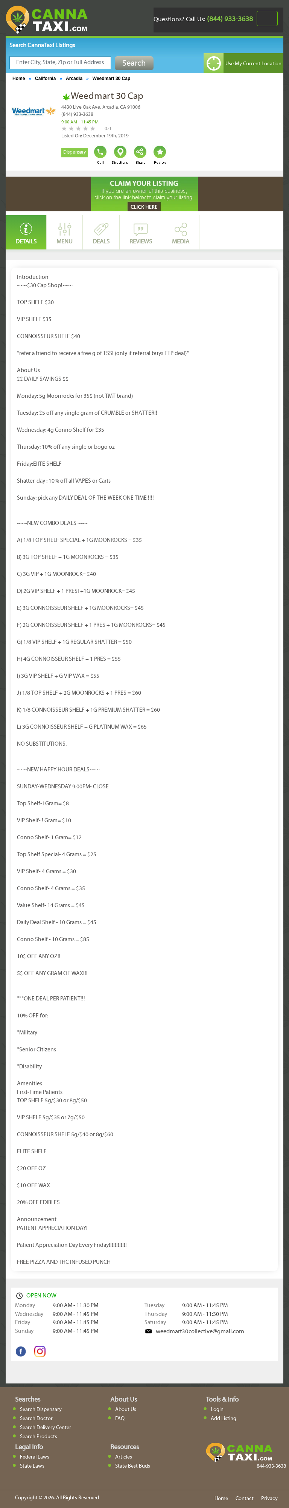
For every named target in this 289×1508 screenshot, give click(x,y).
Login (217, 1410)
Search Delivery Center (45, 1428)
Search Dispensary (41, 1410)
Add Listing (223, 1419)
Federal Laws (34, 1457)
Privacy (269, 1499)
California (45, 78)
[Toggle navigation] (267, 18)
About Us (125, 1410)
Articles (123, 1457)
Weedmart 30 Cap (111, 78)
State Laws (32, 1466)
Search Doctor (36, 1419)
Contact (245, 1499)
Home (18, 78)
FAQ (120, 1419)
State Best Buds (132, 1466)
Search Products (38, 1437)
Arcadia (74, 78)
